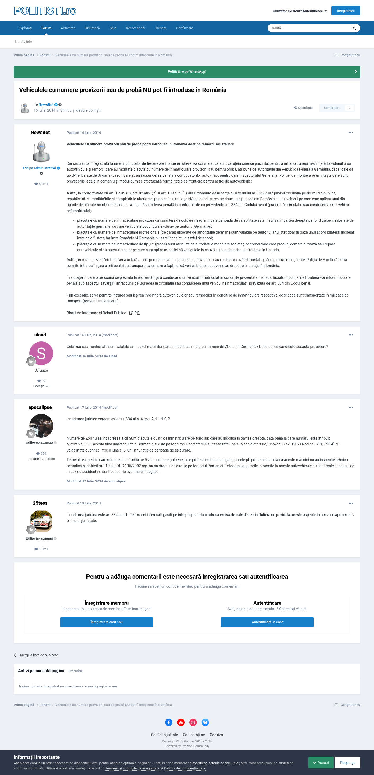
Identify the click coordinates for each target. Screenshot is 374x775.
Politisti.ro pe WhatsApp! (187, 72)
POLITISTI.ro (45, 10)
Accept (318, 762)
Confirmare (184, 28)
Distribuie (303, 108)
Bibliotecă (92, 28)
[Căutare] (293, 28)
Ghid (113, 28)
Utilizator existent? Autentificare (300, 11)
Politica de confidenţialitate (184, 768)
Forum (46, 30)
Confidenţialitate (164, 735)
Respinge (347, 762)
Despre (161, 28)
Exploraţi (25, 28)
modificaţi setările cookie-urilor (215, 763)
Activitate (68, 28)
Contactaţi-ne (194, 735)
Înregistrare (346, 11)
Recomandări (136, 28)
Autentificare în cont (267, 622)
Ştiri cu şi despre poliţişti (80, 110)
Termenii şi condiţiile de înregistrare (132, 768)
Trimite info (23, 41)
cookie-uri (37, 763)
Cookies (216, 735)
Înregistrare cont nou (107, 622)
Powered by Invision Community (187, 746)
